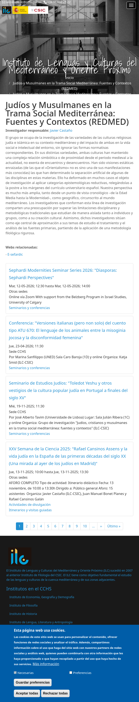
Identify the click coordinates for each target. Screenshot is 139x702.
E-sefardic (15, 254)
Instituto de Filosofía (23, 605)
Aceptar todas (27, 696)
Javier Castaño (61, 130)
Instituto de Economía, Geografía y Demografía (41, 597)
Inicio (69, 77)
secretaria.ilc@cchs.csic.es (24, 2)
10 (86, 526)
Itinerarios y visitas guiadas (30, 510)
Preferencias (82, 676)
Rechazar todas (55, 696)
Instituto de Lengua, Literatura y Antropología (41, 622)
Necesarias (25, 676)
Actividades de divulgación (30, 504)
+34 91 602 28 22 (59, 2)
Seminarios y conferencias (29, 307)
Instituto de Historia (23, 614)
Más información (46, 667)
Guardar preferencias (33, 685)
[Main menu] (131, 5)
